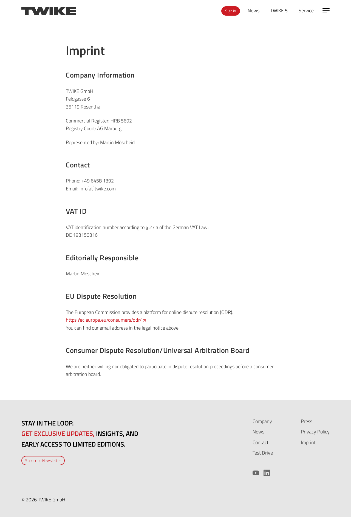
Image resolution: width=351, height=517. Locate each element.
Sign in (230, 11)
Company (262, 421)
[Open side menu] (326, 10)
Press (306, 421)
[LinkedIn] (267, 473)
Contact (260, 442)
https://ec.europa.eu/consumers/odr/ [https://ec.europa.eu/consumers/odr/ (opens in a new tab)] (106, 320)
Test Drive (263, 452)
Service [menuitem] (306, 10)
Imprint (308, 442)
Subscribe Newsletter (43, 460)
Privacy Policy (315, 431)
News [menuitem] (253, 10)
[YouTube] (256, 473)
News (258, 431)
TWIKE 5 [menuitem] (279, 10)
